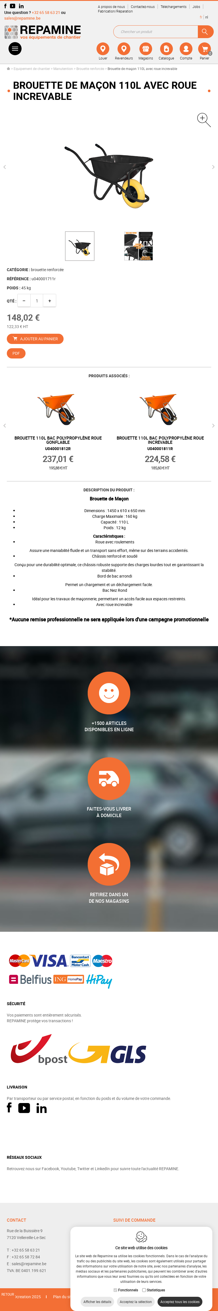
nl (206, 17)
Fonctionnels (128, 1284)
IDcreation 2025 (27, 1296)
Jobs (196, 6)
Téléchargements (173, 6)
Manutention (63, 68)
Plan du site (63, 1296)
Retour (7, 1294)
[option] (79, 246)
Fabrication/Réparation (115, 11)
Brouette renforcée (90, 68)
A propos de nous (111, 6)
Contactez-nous (143, 6)
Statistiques (156, 1284)
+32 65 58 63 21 (46, 12)
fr (201, 17)
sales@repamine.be (22, 18)
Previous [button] (5, 167)
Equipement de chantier (32, 68)
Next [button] (213, 167)
